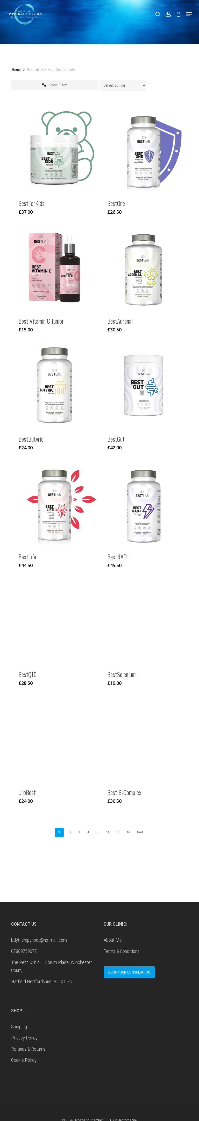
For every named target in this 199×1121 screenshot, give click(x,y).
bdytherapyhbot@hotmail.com (39, 940)
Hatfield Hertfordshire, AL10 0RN (42, 981)
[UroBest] (54, 738)
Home (16, 70)
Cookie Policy (24, 1060)
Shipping (19, 1027)
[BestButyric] (54, 385)
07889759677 (24, 951)
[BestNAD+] (143, 503)
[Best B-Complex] (143, 738)
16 (128, 832)
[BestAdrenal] (143, 267)
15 (117, 832)
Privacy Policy (24, 1038)
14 (107, 832)
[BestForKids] (54, 149)
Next (140, 832)
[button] (189, 14)
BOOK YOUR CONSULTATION (129, 972)
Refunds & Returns (28, 1049)
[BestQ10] (54, 620)
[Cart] (178, 14)
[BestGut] (143, 385)
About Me (113, 940)
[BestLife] (54, 503)
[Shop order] (123, 85)
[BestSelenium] (143, 620)
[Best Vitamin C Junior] (54, 267)
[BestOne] (143, 149)
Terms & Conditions (121, 951)
